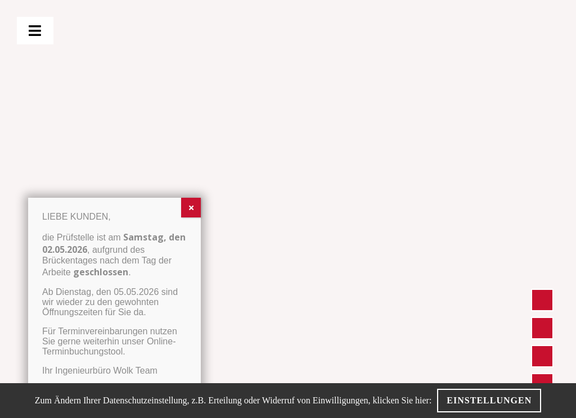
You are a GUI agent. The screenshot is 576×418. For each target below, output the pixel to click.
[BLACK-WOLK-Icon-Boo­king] (542, 379)
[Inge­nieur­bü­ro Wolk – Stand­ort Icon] (542, 294)
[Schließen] (191, 207)
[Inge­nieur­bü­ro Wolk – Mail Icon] (542, 351)
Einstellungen (489, 400)
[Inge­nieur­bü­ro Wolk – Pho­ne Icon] (542, 322)
